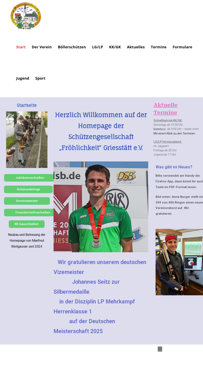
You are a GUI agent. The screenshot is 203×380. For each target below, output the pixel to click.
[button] (160, 349)
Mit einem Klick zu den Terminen (174, 133)
